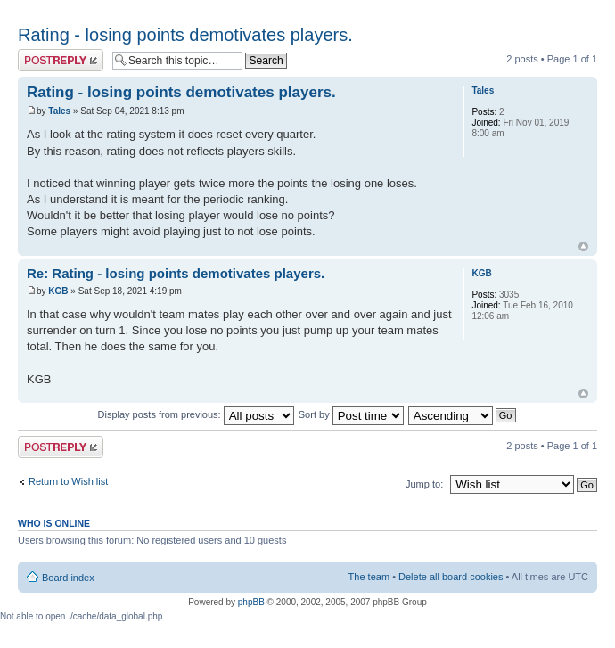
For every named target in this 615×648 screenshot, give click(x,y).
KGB (58, 291)
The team (369, 576)
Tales (59, 111)
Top (583, 246)
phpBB (251, 602)
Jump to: (424, 484)
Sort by (351, 414)
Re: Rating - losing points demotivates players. (175, 273)
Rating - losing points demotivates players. (185, 35)
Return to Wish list (68, 481)
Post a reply (60, 60)
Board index (68, 577)
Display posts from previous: (196, 414)
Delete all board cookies (450, 576)
